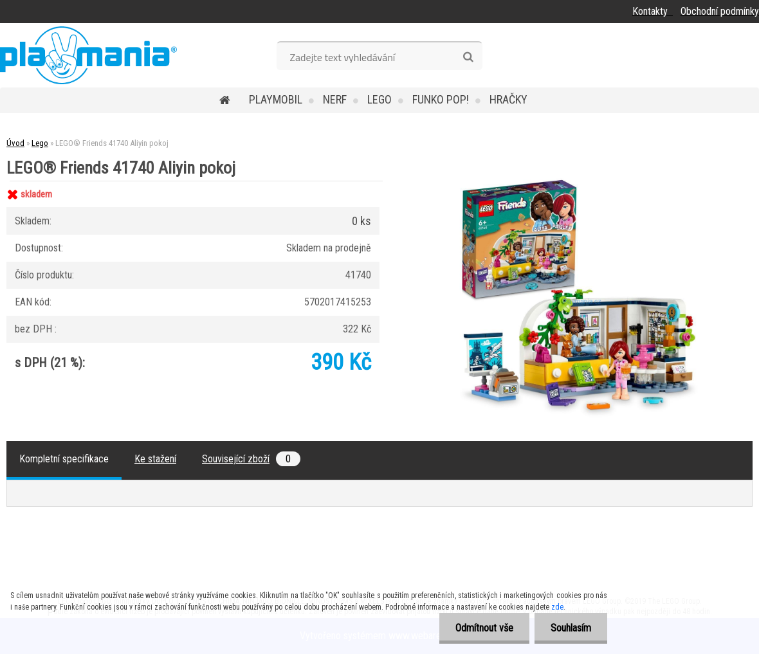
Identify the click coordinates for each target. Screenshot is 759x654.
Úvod (15, 143)
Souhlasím (571, 628)
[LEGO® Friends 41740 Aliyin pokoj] (579, 181)
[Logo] (88, 55)
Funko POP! (440, 99)
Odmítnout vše (484, 628)
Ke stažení (155, 459)
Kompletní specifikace (64, 459)
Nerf (335, 99)
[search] (468, 57)
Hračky (508, 99)
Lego (379, 99)
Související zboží (251, 459)
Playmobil (275, 99)
